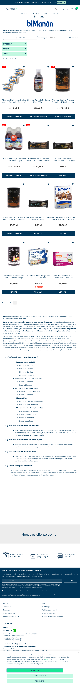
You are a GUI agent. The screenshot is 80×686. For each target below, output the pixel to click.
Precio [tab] (6, 49)
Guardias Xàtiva (9, 613)
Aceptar (35, 670)
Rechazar (40, 681)
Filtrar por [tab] (20, 38)
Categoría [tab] (7, 44)
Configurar (40, 676)
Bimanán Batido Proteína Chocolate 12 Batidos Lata (63, 101)
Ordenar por (42, 38)
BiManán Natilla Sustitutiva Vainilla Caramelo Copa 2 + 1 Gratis (14, 102)
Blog (43, 603)
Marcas (24, 14)
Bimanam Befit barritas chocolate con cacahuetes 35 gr (63, 161)
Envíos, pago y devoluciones (52, 616)
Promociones (39, 14)
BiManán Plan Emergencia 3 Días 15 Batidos (38, 277)
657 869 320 (9, 631)
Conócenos (7, 607)
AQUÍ (47, 659)
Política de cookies (49, 613)
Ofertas (55, 14)
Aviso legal (46, 607)
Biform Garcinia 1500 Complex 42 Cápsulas (63, 277)
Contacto (6, 610)
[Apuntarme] (70, 581)
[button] (24, 67)
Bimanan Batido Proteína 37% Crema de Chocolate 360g (14, 219)
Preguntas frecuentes (11, 616)
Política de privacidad (36, 587)
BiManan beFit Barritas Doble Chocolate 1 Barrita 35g (38, 161)
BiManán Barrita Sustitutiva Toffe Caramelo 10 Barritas (63, 218)
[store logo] (11, 9)
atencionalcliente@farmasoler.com (17, 644)
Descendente (73, 37)
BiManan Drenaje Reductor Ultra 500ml (38, 101)
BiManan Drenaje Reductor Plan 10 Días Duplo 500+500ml (14, 161)
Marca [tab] (6, 54)
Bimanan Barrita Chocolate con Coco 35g (38, 218)
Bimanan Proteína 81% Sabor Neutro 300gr (14, 277)
